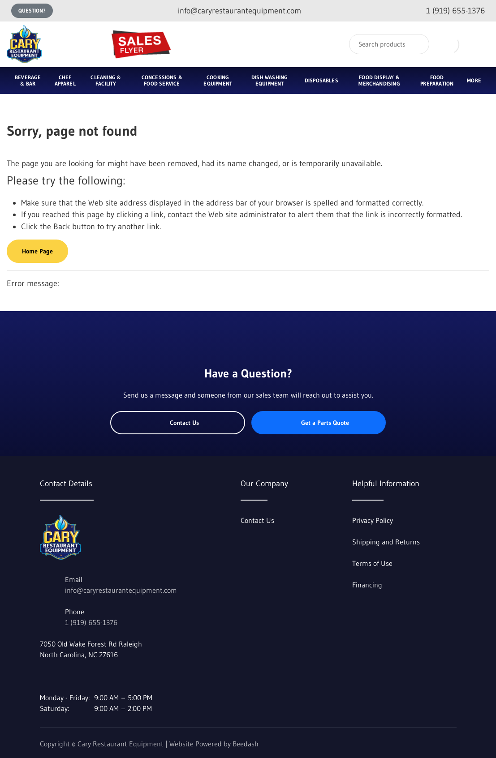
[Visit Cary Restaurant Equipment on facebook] (44, 676)
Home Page (37, 251)
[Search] (389, 44)
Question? (32, 10)
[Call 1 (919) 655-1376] (448, 11)
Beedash (246, 743)
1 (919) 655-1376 (91, 622)
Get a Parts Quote (318, 423)
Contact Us (177, 423)
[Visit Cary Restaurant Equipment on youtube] (63, 676)
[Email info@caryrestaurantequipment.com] (232, 11)
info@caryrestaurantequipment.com (121, 590)
